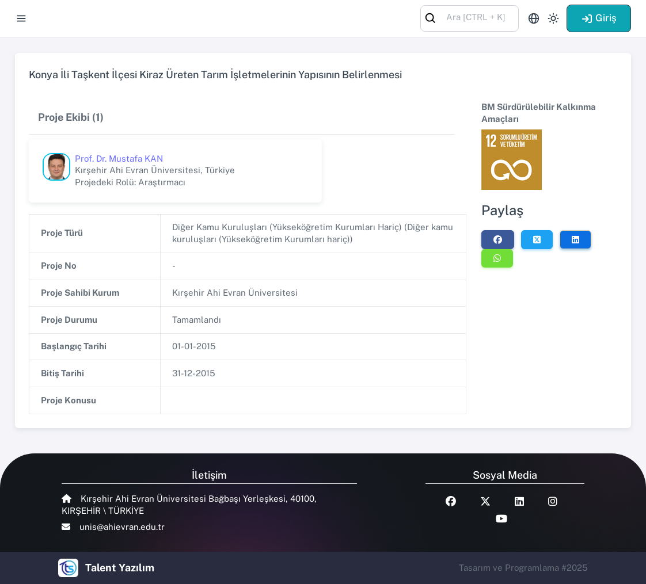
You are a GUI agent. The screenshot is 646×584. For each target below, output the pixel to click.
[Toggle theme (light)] (553, 18)
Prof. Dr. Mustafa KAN (119, 158)
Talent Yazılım (119, 568)
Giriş (599, 18)
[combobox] (469, 17)
